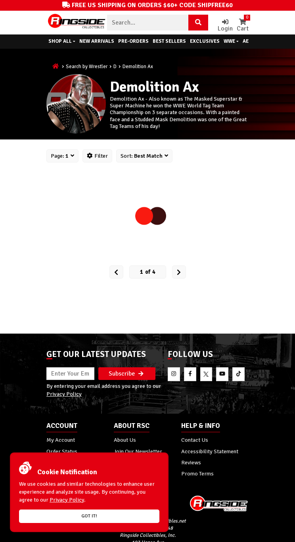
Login (225, 25)
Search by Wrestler (86, 66)
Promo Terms (197, 473)
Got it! (89, 516)
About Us (125, 439)
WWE (231, 41)
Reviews (191, 462)
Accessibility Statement (209, 451)
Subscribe (126, 374)
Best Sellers (169, 41)
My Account (60, 439)
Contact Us (194, 439)
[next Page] (179, 272)
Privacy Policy (64, 393)
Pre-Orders (133, 41)
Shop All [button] (61, 41)
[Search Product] (198, 23)
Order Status (61, 451)
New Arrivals (96, 41)
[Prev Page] (116, 272)
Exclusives (205, 41)
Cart (243, 25)
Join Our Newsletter (138, 451)
